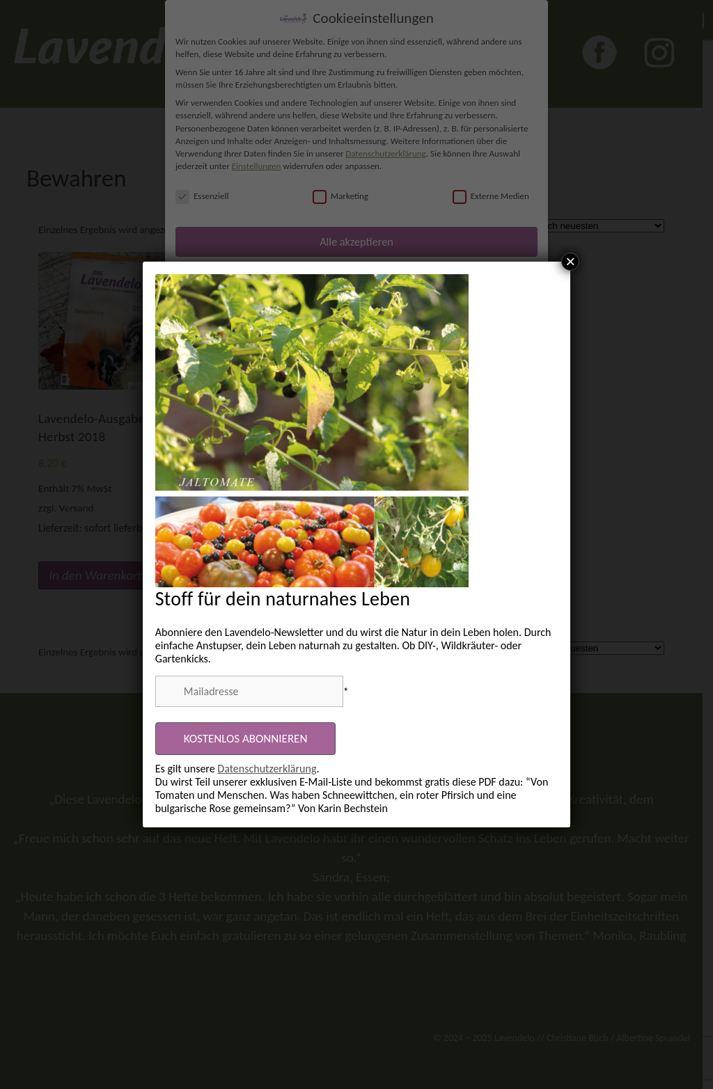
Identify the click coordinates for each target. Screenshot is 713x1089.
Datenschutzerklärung (266, 768)
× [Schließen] (570, 262)
